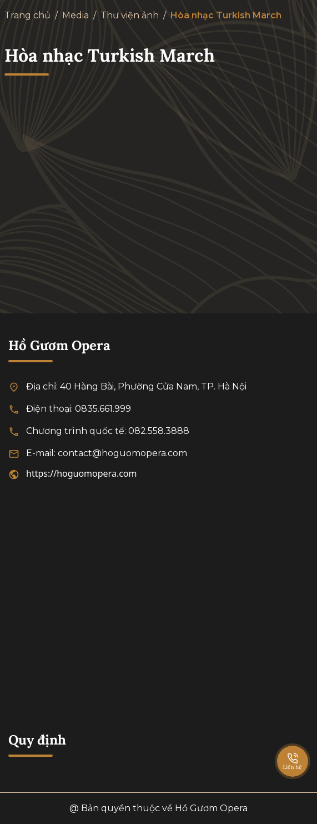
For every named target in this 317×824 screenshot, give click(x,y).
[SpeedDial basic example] (292, 750)
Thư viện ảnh (129, 15)
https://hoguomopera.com (81, 473)
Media (75, 15)
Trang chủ (27, 15)
